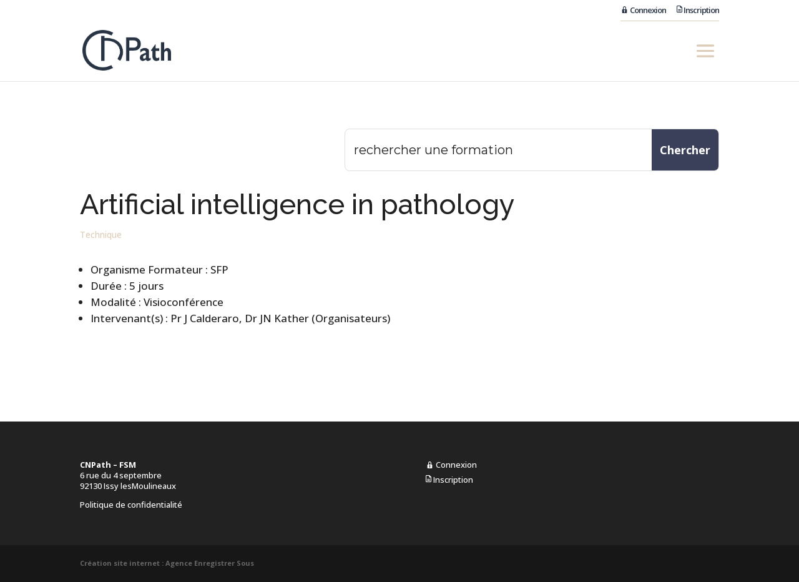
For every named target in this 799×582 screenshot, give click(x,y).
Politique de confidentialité (131, 504)
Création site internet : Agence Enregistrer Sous (167, 563)
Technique (101, 234)
